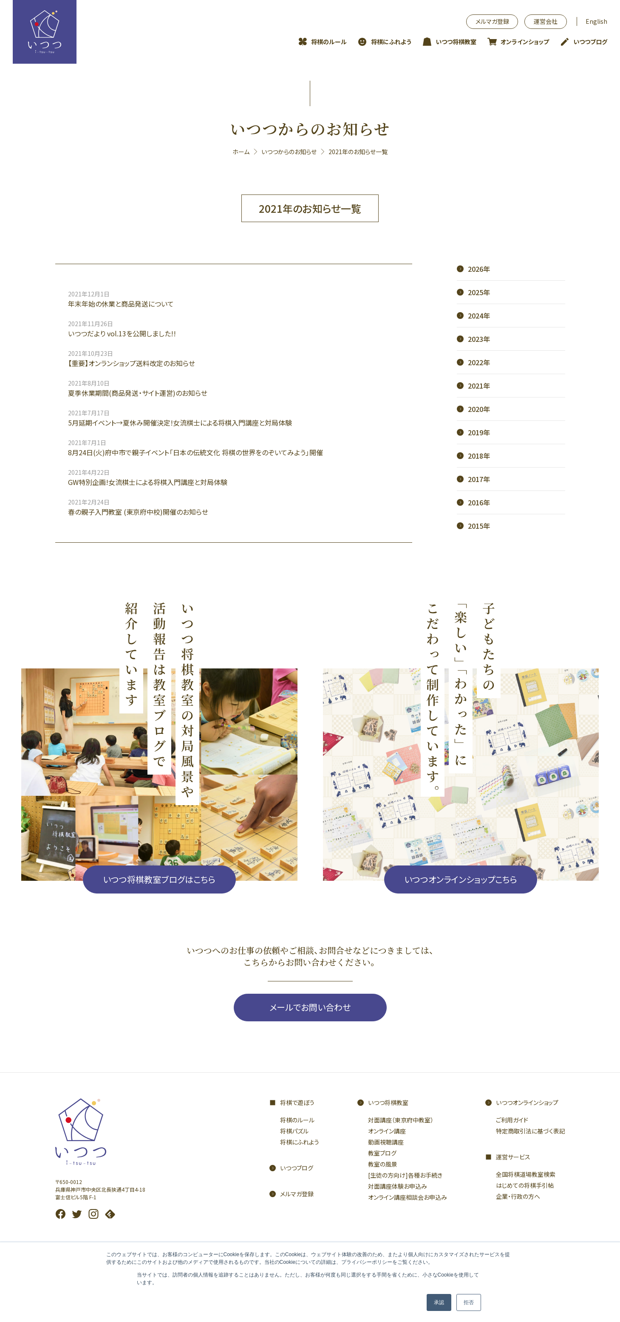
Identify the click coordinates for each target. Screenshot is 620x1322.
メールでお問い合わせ (310, 1007)
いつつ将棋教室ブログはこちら (159, 879)
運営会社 (546, 21)
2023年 (479, 339)
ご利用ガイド (512, 1120)
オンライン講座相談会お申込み (407, 1197)
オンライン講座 (387, 1131)
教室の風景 (382, 1164)
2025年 (479, 292)
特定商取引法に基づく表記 (530, 1131)
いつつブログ (590, 41)
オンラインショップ (525, 41)
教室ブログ (382, 1153)
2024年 (479, 315)
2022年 (479, 362)
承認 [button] (439, 1302)
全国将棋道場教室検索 (525, 1174)
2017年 (479, 479)
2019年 (479, 432)
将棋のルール (329, 41)
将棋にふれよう (391, 41)
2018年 (479, 456)
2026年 (479, 269)
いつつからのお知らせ (289, 151)
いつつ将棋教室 (456, 41)
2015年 (479, 526)
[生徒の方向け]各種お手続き (405, 1175)
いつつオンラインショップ (527, 1102)
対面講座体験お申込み (397, 1186)
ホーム (240, 151)
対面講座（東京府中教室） (400, 1120)
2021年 (479, 386)
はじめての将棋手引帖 (525, 1185)
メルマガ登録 (492, 21)
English (596, 21)
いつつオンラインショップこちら (460, 879)
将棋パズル (294, 1131)
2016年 (479, 502)
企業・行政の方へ (518, 1196)
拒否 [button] (469, 1302)
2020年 (479, 409)
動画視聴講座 (386, 1142)
